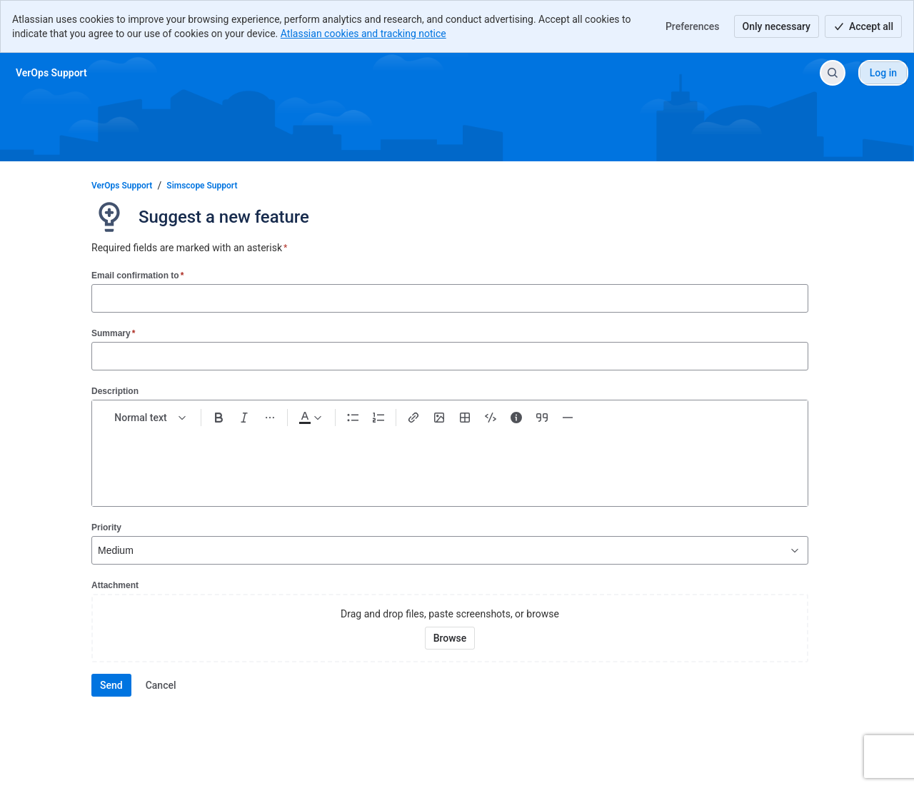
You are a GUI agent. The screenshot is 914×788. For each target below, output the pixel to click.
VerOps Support (121, 186)
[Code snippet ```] (490, 417)
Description (115, 391)
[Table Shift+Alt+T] (464, 417)
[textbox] (450, 460)
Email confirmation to (137, 275)
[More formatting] (269, 417)
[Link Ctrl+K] (413, 417)
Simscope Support (201, 186)
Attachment (115, 585)
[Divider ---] (567, 417)
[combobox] (99, 550)
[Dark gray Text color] (309, 417)
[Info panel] (516, 417)
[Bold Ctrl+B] (218, 417)
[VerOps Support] (51, 72)
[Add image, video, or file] (439, 417)
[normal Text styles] (150, 417)
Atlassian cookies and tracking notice (363, 33)
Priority (106, 527)
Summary (113, 333)
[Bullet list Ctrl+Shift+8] (352, 417)
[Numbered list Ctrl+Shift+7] (378, 417)
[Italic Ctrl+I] (244, 417)
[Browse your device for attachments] (450, 638)
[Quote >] (542, 417)
